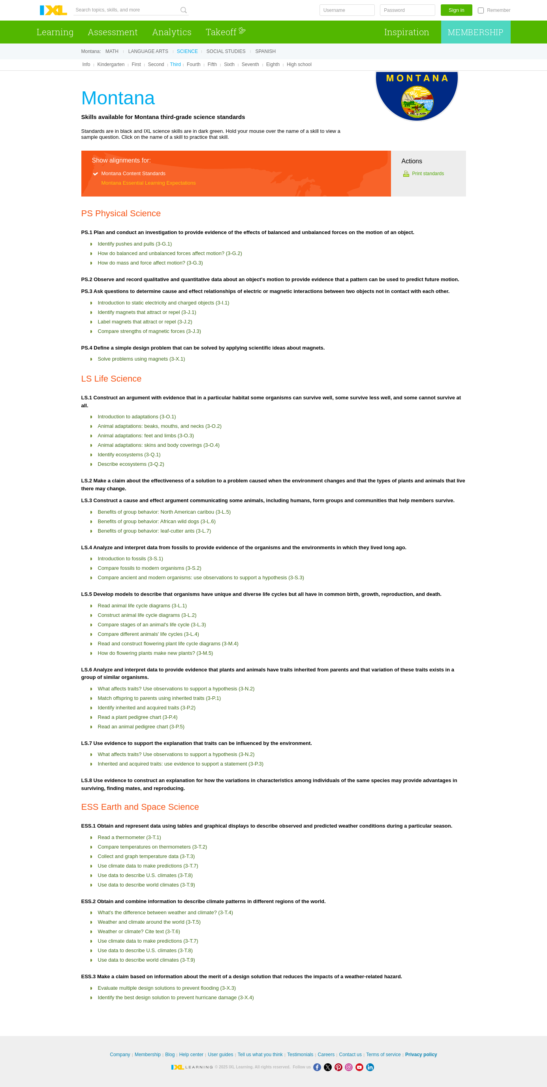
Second (156, 64)
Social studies (226, 51)
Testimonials (300, 1054)
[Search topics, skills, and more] (131, 10)
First (136, 64)
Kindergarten (111, 64)
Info (86, 64)
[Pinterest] (340, 1067)
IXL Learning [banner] (53, 10)
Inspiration (406, 32)
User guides (220, 1054)
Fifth (212, 64)
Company (120, 1054)
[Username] (347, 10)
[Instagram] (350, 1067)
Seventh (250, 64)
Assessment (113, 32)
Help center (191, 1054)
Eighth (273, 64)
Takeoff (226, 32)
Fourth (194, 64)
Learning (55, 32)
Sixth (229, 64)
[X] (329, 1067)
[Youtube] (360, 1067)
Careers (326, 1054)
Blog (170, 1054)
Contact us (350, 1054)
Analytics (172, 32)
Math (111, 51)
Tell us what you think (260, 1054)
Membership (476, 32)
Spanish (265, 51)
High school (299, 64)
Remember (498, 10)
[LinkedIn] (371, 1067)
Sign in (456, 10)
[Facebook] (318, 1067)
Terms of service (383, 1054)
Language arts (148, 51)
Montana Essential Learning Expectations (149, 183)
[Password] (407, 10)
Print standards (428, 173)
